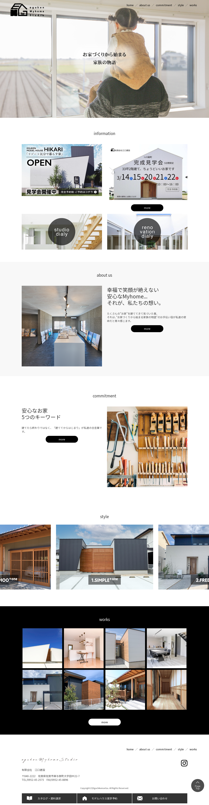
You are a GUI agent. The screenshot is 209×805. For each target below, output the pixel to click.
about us (144, 5)
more (147, 208)
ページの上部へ (197, 785)
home (130, 5)
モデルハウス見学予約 (104, 798)
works (193, 5)
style (181, 5)
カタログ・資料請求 (49, 798)
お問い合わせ (160, 798)
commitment (164, 5)
